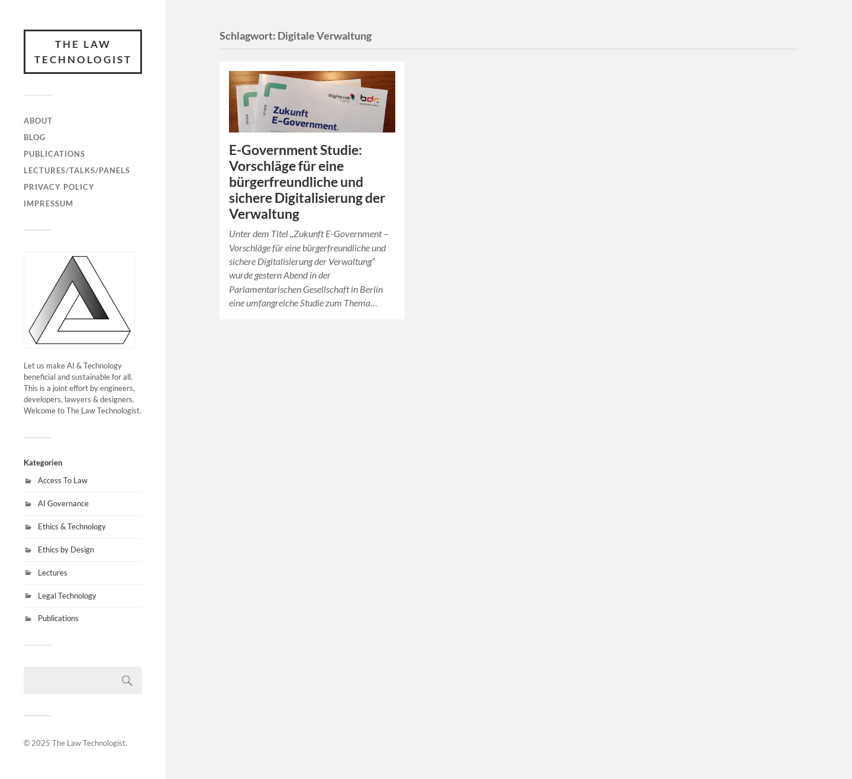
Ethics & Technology (72, 526)
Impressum (48, 203)
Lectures (52, 572)
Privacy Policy (59, 187)
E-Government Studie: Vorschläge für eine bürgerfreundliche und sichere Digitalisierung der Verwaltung (307, 182)
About (38, 120)
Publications (54, 154)
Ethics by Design (66, 549)
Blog (35, 137)
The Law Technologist (83, 52)
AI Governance (63, 503)
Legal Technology (67, 595)
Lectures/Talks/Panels (77, 170)
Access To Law (63, 480)
